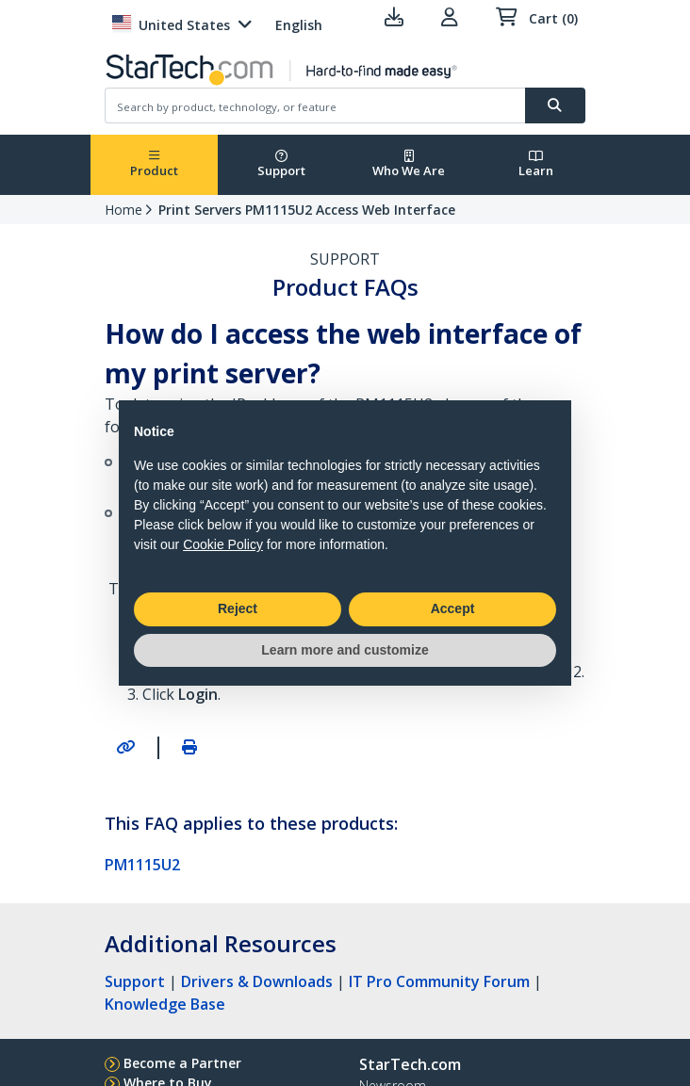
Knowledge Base (165, 1004)
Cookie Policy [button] (223, 544)
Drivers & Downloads (257, 981)
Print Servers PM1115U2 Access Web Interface (306, 210)
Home (123, 210)
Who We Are (408, 164)
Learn (535, 164)
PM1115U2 (142, 864)
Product (154, 164)
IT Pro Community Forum (439, 981)
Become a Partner (182, 1063)
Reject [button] (237, 608)
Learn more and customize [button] (344, 649)
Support (281, 164)
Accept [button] (453, 608)
